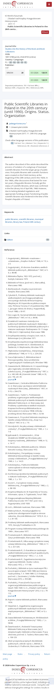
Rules (20, 654)
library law (17, 222)
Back (45, 32)
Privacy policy (34, 654)
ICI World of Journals (14, 15)
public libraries (11, 219)
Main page (7, 654)
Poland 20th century (32, 222)
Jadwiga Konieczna (17, 123)
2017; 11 (11, 24)
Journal (12, 379)
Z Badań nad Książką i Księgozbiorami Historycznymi (22, 20)
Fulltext (9, 239)
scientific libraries (26, 219)
